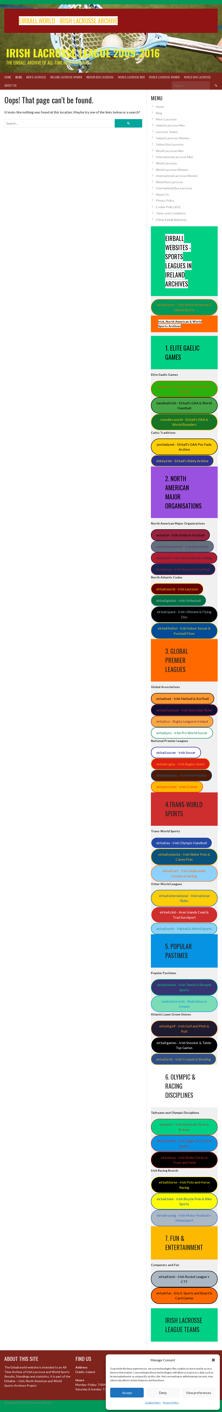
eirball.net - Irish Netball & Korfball (182, 698)
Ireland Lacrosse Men (170, 125)
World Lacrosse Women (164, 77)
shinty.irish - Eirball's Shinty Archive (182, 461)
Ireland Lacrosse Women (66, 77)
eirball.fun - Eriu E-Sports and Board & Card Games (184, 1295)
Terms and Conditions (171, 213)
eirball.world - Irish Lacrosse (177, 589)
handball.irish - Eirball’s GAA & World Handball (184, 405)
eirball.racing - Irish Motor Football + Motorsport (184, 1218)
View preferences (198, 1393)
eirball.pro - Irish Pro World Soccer (181, 733)
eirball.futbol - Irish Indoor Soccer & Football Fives (184, 630)
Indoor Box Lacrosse (100, 77)
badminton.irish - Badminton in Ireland (184, 1004)
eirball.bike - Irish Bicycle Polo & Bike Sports (184, 1201)
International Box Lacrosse (174, 188)
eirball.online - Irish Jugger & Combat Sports (184, 1143)
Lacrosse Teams (167, 132)
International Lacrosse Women (177, 176)
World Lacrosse (166, 163)
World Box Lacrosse (197, 77)
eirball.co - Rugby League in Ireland (182, 721)
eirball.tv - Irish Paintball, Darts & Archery (184, 1127)
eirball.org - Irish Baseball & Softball (183, 569)
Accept (127, 1393)
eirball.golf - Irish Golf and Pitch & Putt (184, 1028)
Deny (163, 1393)
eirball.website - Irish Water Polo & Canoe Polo (184, 856)
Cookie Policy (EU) (168, 207)
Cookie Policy (153, 1402)
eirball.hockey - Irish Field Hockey (181, 775)
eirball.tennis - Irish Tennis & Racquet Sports (184, 987)
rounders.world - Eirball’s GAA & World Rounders (184, 422)
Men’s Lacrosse (36, 77)
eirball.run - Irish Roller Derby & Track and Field (184, 1160)
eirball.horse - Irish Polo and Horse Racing (184, 1184)
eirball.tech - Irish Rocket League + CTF (184, 1279)
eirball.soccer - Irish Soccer (176, 752)
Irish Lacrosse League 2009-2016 (83, 52)
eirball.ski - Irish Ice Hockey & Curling (184, 558)
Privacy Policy (171, 1402)
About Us (10, 85)
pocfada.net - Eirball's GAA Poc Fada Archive (184, 447)
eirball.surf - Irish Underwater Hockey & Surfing (184, 873)
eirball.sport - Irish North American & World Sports (184, 307)
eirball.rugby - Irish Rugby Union (180, 764)
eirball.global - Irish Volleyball (178, 600)
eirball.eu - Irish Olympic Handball (181, 843)
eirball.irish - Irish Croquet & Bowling (183, 1059)
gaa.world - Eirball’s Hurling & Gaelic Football (184, 388)
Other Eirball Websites (171, 220)
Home (7, 77)
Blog (18, 77)
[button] (213, 1360)
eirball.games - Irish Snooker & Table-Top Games (184, 1045)
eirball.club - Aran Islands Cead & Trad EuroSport (184, 914)
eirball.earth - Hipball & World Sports (184, 928)
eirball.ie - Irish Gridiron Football (180, 535)
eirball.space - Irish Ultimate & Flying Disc (184, 614)
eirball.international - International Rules (184, 898)
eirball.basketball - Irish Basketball (182, 546)
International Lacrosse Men (174, 157)
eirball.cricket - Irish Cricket (177, 787)
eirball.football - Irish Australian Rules (184, 710)
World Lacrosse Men (131, 77)
